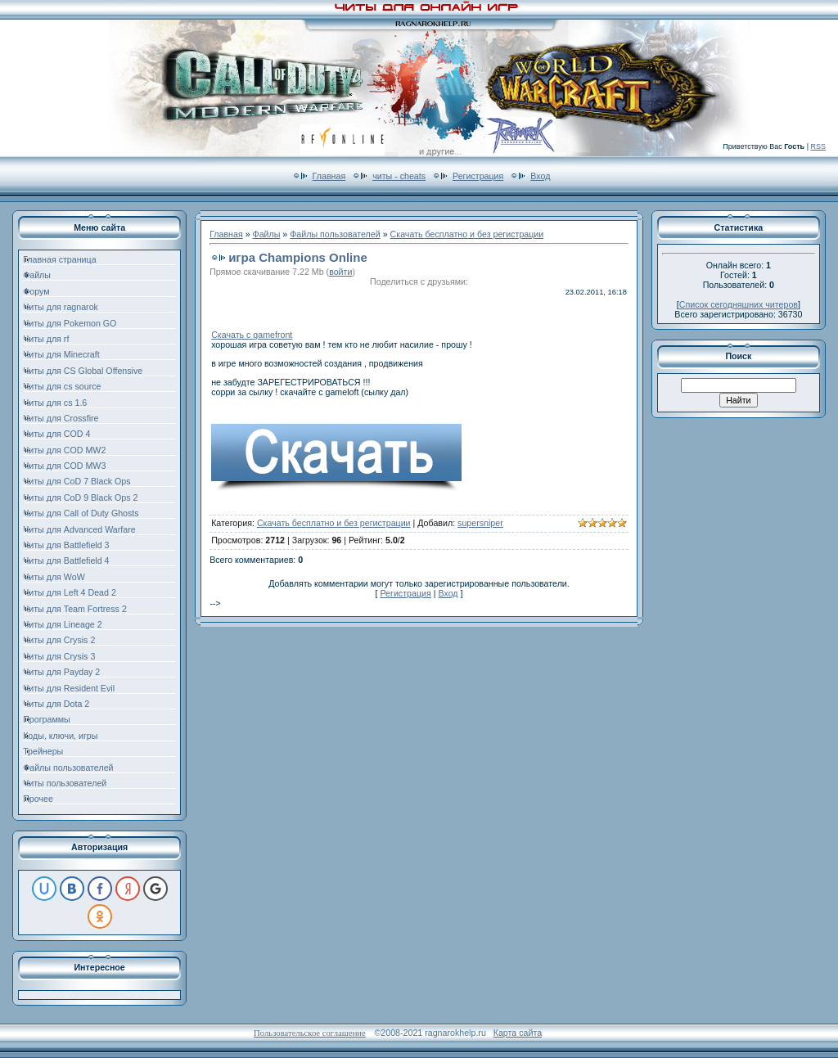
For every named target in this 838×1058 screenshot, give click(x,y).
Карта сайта (517, 1033)
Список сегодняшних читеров (738, 304)
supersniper (480, 523)
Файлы (267, 234)
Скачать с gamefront (251, 335)
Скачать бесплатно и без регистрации (467, 234)
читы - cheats (399, 176)
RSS (818, 146)
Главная (329, 176)
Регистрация (478, 176)
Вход (540, 176)
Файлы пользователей (335, 234)
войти (340, 272)
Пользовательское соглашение (310, 1033)
